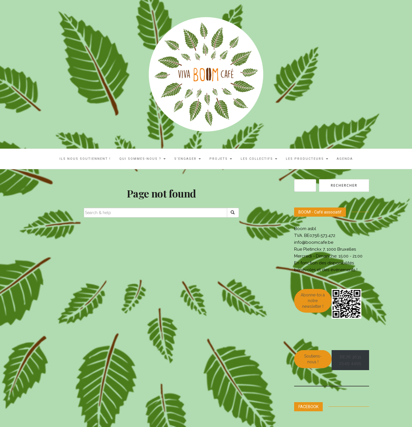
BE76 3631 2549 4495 (350, 360)
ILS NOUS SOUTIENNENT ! (85, 159)
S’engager (187, 159)
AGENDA (345, 159)
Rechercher (344, 185)
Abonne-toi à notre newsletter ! (313, 301)
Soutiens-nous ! (313, 359)
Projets (220, 159)
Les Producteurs (307, 159)
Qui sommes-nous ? (142, 159)
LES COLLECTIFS (259, 159)
